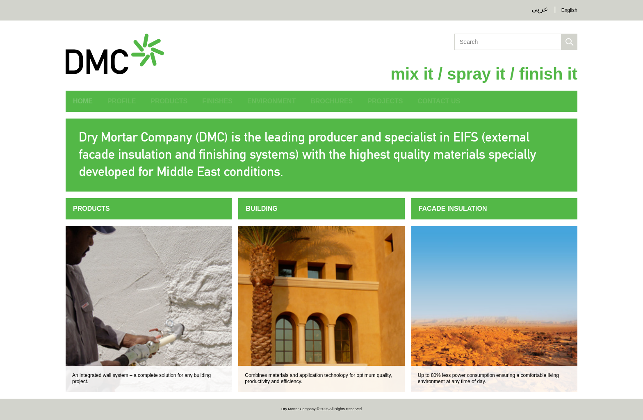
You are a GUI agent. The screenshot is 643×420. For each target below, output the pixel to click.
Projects (385, 101)
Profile (121, 101)
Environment (271, 101)
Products (168, 101)
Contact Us (439, 101)
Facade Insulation (453, 208)
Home (83, 101)
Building (261, 208)
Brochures (331, 101)
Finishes (217, 101)
